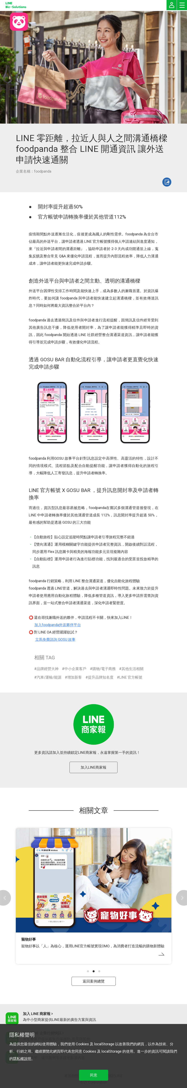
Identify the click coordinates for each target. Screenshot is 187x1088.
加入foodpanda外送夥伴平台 (57, 625)
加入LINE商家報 (93, 767)
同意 (93, 1075)
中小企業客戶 (75, 669)
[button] (88, 971)
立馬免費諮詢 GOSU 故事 (55, 639)
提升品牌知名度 (100, 677)
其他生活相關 (132, 669)
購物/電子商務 (104, 669)
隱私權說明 (22, 1058)
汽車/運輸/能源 (49, 677)
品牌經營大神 (48, 669)
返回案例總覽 (94, 981)
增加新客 (74, 677)
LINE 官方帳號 (130, 677)
